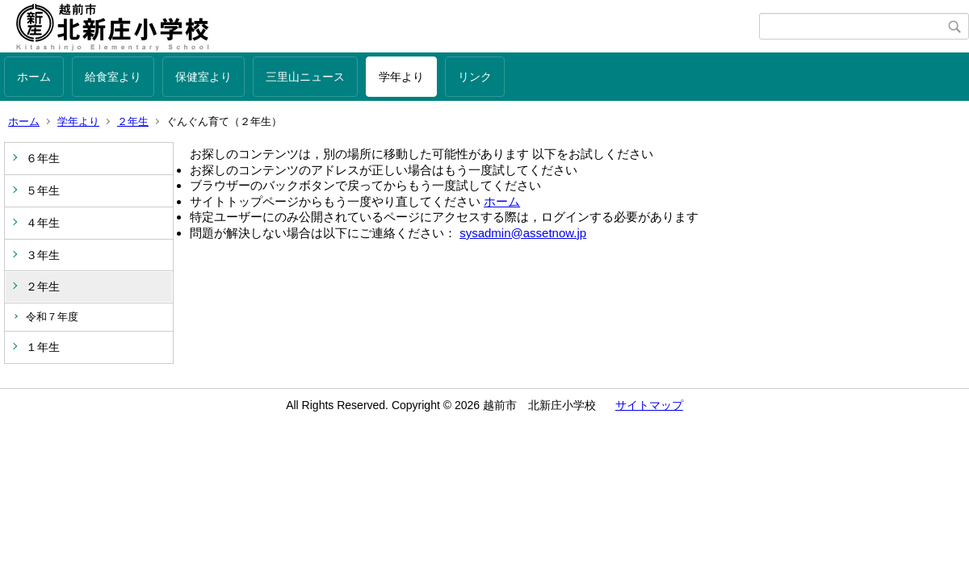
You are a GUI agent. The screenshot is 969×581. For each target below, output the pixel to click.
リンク (475, 76)
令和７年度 (52, 317)
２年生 (133, 121)
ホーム (34, 76)
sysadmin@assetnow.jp (522, 233)
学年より (401, 76)
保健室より (203, 76)
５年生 (43, 190)
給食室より (113, 76)
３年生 (43, 255)
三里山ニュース (305, 76)
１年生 (43, 347)
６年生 (43, 158)
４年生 (43, 222)
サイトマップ (649, 405)
